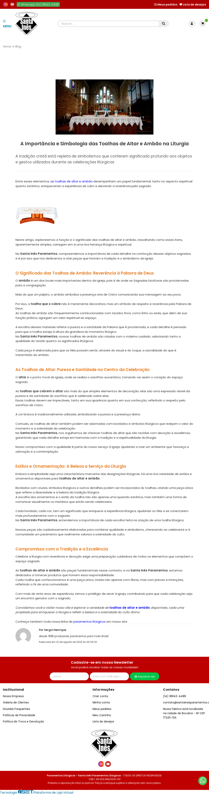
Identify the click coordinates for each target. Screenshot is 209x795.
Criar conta (100, 696)
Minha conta (101, 702)
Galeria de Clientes (16, 702)
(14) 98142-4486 (174, 696)
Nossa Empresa (13, 696)
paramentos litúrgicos (89, 621)
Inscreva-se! (144, 677)
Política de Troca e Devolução (23, 721)
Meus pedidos (165, 4)
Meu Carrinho (102, 715)
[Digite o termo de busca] (109, 23)
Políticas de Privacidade (19, 715)
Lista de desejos (192, 4)
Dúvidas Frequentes (16, 709)
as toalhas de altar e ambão (71, 181)
